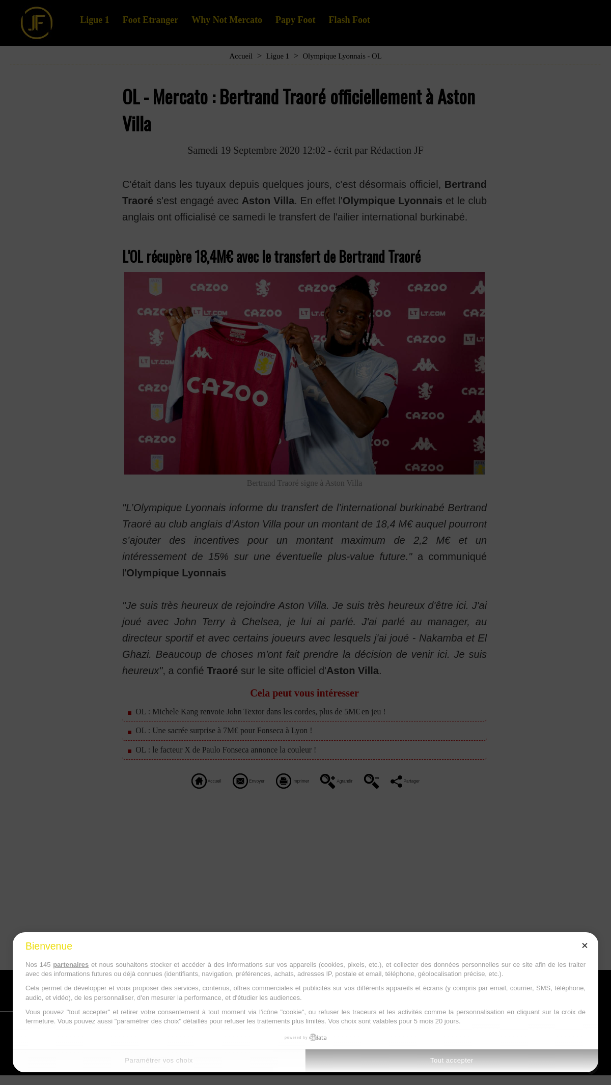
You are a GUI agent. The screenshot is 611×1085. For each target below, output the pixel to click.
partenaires (71, 964)
